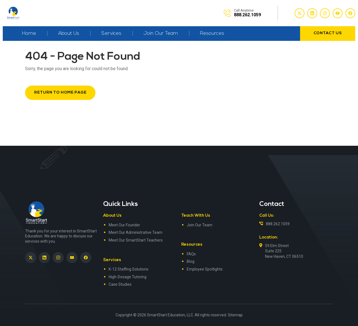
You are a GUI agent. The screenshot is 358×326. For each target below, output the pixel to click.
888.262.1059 (278, 224)
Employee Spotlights (205, 269)
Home (29, 33)
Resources (212, 33)
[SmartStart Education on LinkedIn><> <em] (44, 257)
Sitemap (235, 315)
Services (111, 33)
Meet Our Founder (124, 225)
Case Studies (120, 284)
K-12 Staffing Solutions (128, 269)
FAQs (191, 254)
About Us (68, 33)
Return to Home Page (60, 93)
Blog (190, 261)
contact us (328, 33)
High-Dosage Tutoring (127, 277)
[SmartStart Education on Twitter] (30, 257)
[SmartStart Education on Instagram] (58, 257)
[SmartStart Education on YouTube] (72, 257)
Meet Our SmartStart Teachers (136, 240)
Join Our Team (160, 33)
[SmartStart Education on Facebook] (85, 257)
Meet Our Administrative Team (135, 232)
